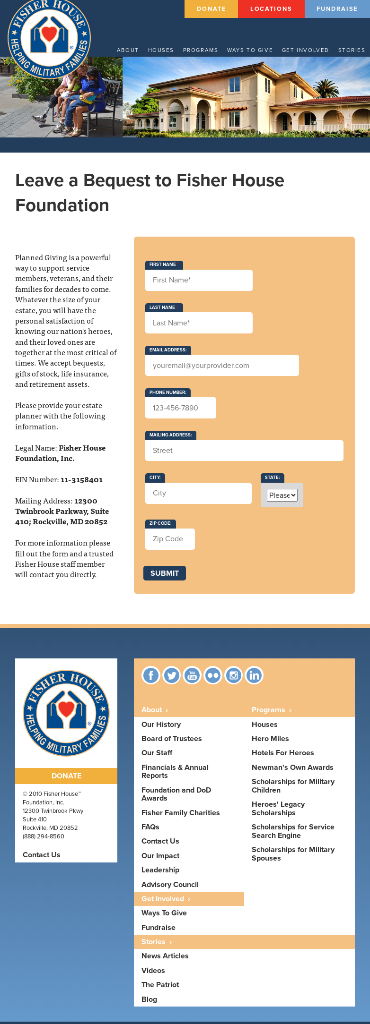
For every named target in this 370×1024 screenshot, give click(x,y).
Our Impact (160, 858)
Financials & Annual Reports (175, 774)
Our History (161, 726)
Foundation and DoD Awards (176, 796)
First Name (163, 267)
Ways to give (254, 49)
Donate (211, 8)
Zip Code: (160, 526)
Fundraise (337, 8)
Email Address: (168, 352)
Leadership (160, 872)
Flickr (213, 677)
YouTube (192, 677)
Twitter (171, 677)
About (134, 49)
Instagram (234, 677)
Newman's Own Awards (293, 769)
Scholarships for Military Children (293, 788)
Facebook (150, 677)
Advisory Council (170, 886)
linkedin (255, 677)
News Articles (165, 958)
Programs (205, 49)
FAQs (150, 829)
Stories (352, 49)
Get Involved (307, 49)
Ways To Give (164, 915)
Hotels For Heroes (283, 755)
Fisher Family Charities (180, 815)
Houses (167, 49)
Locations (271, 8)
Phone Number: (168, 395)
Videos (153, 972)
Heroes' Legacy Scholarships (278, 811)
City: (155, 480)
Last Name (163, 310)
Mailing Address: (171, 437)
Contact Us (42, 857)
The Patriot (160, 987)
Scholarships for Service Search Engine (293, 834)
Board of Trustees (171, 741)
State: (272, 480)
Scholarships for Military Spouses (293, 856)
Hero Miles (270, 741)
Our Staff (156, 755)
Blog (149, 1001)
